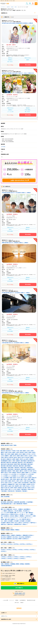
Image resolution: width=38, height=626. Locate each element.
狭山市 (7, 479)
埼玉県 (10, 445)
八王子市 (33, 454)
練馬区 (16, 454)
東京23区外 (8, 450)
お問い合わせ (17, 602)
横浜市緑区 (3, 465)
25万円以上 (32, 549)
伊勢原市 (14, 472)
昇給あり (25, 524)
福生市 (19, 457)
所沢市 (26, 477)
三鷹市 (10, 455)
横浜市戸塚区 (17, 464)
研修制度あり (19, 535)
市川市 (20, 484)
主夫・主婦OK (4, 521)
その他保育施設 (29, 502)
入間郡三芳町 (32, 482)
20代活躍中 (10, 521)
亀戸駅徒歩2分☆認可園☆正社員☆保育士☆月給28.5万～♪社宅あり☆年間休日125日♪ (18, 73)
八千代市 (32, 486)
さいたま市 (13, 489)
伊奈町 (18, 489)
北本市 (21, 481)
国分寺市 (11, 457)
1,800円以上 (9, 556)
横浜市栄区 (15, 465)
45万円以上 (9, 549)
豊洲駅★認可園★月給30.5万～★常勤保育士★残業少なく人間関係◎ (15, 242)
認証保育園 (22, 502)
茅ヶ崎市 (30, 470)
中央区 (17, 450)
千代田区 (13, 450)
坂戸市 (2, 482)
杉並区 (33, 452)
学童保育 (25, 503)
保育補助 (11, 512)
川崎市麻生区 (17, 469)
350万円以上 (16, 544)
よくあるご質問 (5, 600)
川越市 (11, 477)
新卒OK (28, 519)
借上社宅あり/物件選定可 (24, 537)
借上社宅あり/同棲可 (17, 538)
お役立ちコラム (4, 616)
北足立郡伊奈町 (25, 482)
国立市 (15, 457)
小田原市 (26, 470)
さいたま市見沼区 (21, 474)
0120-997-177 (20, 593)
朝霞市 (32, 479)
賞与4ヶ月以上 (14, 522)
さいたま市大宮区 (12, 474)
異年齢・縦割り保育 (5, 519)
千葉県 (14, 445)
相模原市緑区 (24, 469)
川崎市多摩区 (4, 469)
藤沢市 (21, 470)
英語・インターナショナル (7, 517)
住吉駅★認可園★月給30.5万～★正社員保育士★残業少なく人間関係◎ (15, 342)
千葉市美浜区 (24, 489)
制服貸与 (13, 535)
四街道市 (20, 487)
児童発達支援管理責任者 (6, 565)
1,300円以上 (9, 558)
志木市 (2, 481)
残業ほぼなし (11, 510)
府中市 (14, 455)
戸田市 (25, 479)
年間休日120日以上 (14, 514)
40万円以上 (15, 549)
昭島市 (18, 455)
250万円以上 (29, 544)
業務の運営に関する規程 (31, 600)
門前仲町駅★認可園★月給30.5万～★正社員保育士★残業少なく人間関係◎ (16, 192)
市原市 (24, 486)
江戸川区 (28, 454)
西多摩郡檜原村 (4, 460)
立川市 (2, 455)
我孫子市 (3, 487)
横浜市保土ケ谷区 (22, 462)
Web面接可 (3, 522)
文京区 (28, 450)
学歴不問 (24, 519)
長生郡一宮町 (7, 489)
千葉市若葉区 (4, 491)
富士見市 (29, 481)
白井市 (32, 487)
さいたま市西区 (32, 472)
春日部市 (3, 479)
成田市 (6, 486)
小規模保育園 (16, 502)
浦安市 (15, 487)
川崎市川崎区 (10, 467)
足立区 (20, 454)
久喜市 (17, 481)
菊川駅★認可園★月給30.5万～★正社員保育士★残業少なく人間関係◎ (15, 392)
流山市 (27, 486)
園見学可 (9, 522)
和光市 (6, 481)
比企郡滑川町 (4, 484)
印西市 (28, 487)
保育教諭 (22, 563)
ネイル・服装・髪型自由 (27, 512)
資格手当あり (10, 524)
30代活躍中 (16, 521)
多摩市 (13, 459)
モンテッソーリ (16, 517)
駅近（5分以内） (14, 509)
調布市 (22, 455)
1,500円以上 (28, 556)
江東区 (6, 452)
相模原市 (18, 460)
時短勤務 (8, 529)
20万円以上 (3, 551)
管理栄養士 (7, 563)
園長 (2, 509)
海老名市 (19, 472)
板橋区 (12, 454)
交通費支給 (3, 535)
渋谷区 (26, 452)
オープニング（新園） (28, 514)
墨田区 (2, 452)
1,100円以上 (22, 558)
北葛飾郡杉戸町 (11, 484)
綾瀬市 (27, 472)
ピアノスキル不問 (5, 512)
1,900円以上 (3, 556)
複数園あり (22, 515)
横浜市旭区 (30, 464)
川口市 (18, 477)
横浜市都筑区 (4, 467)
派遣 (2, 496)
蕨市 (22, 479)
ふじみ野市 (14, 482)
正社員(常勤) (6, 496)
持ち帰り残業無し (19, 510)
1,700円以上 (16, 556)
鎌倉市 (17, 470)
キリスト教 (23, 517)
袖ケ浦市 (25, 487)
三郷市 (33, 481)
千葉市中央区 (30, 489)
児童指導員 (27, 563)
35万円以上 (20, 549)
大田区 (17, 452)
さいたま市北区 (4, 474)
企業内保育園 (9, 502)
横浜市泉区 (21, 465)
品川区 (9, 452)
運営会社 (22, 602)
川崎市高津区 (29, 467)
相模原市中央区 (31, 469)
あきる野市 (26, 459)
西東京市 (31, 459)
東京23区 (3, 450)
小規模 (33, 515)
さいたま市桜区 (4, 475)
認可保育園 (3, 146)
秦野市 (2, 472)
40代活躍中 (22, 521)
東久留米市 (3, 459)
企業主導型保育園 (5, 503)
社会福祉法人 (7, 515)
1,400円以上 (3, 558)
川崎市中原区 (23, 467)
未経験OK (12, 519)
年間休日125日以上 (5, 514)
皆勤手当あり (4, 524)
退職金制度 (25, 535)
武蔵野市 (7, 455)
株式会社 (12, 515)
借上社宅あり (16, 537)
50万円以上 (3, 549)
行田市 (22, 477)
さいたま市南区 (20, 475)
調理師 (17, 563)
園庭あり (17, 515)
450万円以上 (3, 544)
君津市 (11, 487)
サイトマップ (12, 600)
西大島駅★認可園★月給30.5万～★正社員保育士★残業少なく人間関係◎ (16, 292)
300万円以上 (23, 544)
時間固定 (3, 529)
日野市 (2, 457)
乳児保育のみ (26, 510)
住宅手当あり (26, 522)
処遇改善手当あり (18, 524)
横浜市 (10, 460)
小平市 (34, 455)
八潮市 (25, 481)
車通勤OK (21, 509)
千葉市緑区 (24, 491)
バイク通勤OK (4, 510)
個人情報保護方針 (23, 600)
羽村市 (21, 459)
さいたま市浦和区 (12, 475)
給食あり (8, 535)
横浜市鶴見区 (24, 460)
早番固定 (17, 529)
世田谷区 (22, 452)
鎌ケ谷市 (8, 487)
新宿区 (24, 450)
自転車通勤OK (27, 509)
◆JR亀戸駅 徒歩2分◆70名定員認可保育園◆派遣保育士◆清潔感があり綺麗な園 (17, 23)
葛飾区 (24, 454)
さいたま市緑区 (28, 475)
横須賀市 (9, 470)
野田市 (2, 486)
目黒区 (13, 452)
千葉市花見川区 (11, 491)
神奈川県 (7, 445)
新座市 (9, 481)
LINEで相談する (19, 587)
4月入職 (21, 514)
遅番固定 (12, 529)
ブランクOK (18, 519)
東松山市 (34, 477)
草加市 (14, 479)
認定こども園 (12, 503)
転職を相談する (19, 583)
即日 (2, 515)
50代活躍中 (28, 521)
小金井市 (30, 455)
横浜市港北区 (10, 464)
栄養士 (2, 563)
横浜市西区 (3, 462)
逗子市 (34, 470)
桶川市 (13, 481)
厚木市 (6, 472)
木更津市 (28, 484)
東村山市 (7, 457)
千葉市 (16, 484)
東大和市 (27, 457)
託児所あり (30, 535)
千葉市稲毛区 (18, 491)
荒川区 (9, 454)
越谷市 (18, 479)
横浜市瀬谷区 (9, 465)
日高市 (6, 482)
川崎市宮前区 (10, 469)
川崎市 (13, 460)
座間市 (23, 472)
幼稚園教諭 (12, 563)
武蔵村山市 (9, 459)
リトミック (29, 517)
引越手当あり (33, 522)
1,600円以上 (22, 556)
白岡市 (19, 482)
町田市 (26, 455)
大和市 (9, 472)
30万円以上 (26, 549)
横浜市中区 (9, 462)
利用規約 (16, 600)
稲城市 (17, 459)
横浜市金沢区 (4, 464)
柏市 (21, 486)
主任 (5, 509)
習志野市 (17, 486)
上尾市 (10, 479)
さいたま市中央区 (30, 474)
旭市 (13, 486)
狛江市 (23, 457)
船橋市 (24, 484)
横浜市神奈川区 (31, 460)
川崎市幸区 (16, 467)
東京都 (2, 445)
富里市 (2, 489)
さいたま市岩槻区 (5, 477)
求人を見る (28, 64)
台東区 (31, 450)
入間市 (28, 479)
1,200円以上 (16, 558)
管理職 (8, 509)
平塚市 (13, 470)
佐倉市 (9, 486)
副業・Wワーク (17, 512)
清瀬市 (31, 457)
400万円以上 (10, 544)
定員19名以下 (29, 515)
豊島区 (2, 454)
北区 (6, 454)
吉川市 (9, 482)
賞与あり (21, 522)
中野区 (29, 452)
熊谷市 (14, 477)
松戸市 (32, 484)
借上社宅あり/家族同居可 (6, 538)
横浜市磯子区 (29, 462)
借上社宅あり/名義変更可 (6, 537)
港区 (21, 450)
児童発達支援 (19, 503)
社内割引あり (25, 538)
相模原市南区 (4, 470)
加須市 (29, 477)
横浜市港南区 (24, 464)
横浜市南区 (14, 462)
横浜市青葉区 (28, 465)
